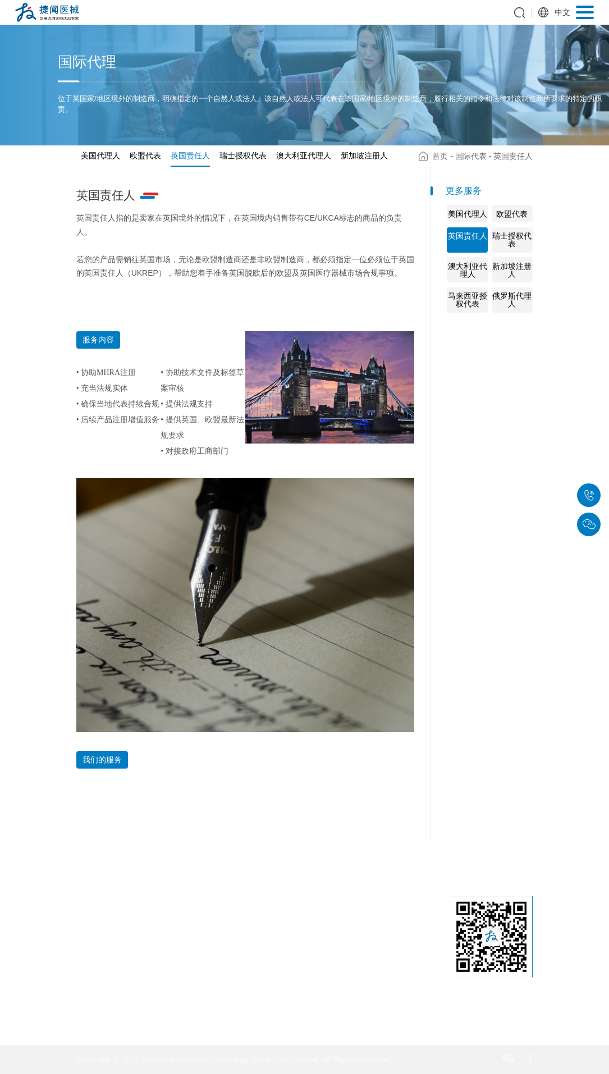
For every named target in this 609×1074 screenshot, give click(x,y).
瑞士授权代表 (243, 155)
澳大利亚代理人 (303, 155)
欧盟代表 (145, 155)
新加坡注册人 (364, 155)
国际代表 (471, 156)
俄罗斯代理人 (512, 299)
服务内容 (98, 339)
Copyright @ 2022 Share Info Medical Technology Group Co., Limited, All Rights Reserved (233, 1059)
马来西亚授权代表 (467, 299)
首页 (440, 156)
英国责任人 (190, 155)
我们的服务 (102, 759)
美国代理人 (100, 155)
